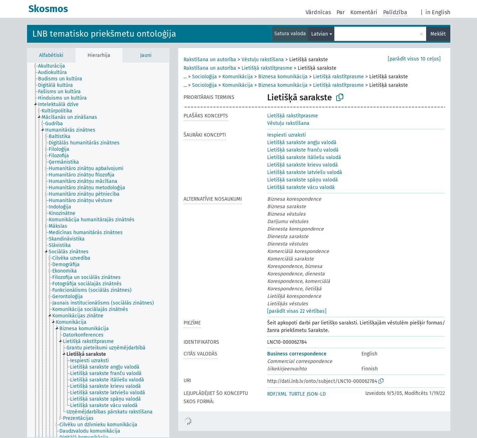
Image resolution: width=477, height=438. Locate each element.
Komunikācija (237, 77)
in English (437, 12)
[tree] (98, 250)
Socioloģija (204, 77)
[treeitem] (54, 66)
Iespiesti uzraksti (286, 135)
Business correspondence (297, 354)
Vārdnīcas (318, 12)
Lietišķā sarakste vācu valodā (301, 187)
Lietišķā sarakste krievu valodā (302, 165)
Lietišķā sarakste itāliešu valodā (304, 157)
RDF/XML (277, 394)
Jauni (146, 55)
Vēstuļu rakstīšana (263, 60)
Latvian (319, 34)
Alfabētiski (51, 55)
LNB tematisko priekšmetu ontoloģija (104, 34)
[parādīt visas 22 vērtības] (297, 311)
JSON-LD (316, 394)
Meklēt (438, 34)
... (185, 77)
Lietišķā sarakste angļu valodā (301, 142)
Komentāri (363, 12)
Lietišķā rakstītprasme (267, 68)
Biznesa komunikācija (283, 77)
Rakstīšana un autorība (210, 60)
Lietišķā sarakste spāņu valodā (302, 180)
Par (340, 12)
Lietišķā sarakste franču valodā (303, 150)
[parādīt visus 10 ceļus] (414, 59)
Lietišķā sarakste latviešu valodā (304, 172)
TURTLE (297, 394)
